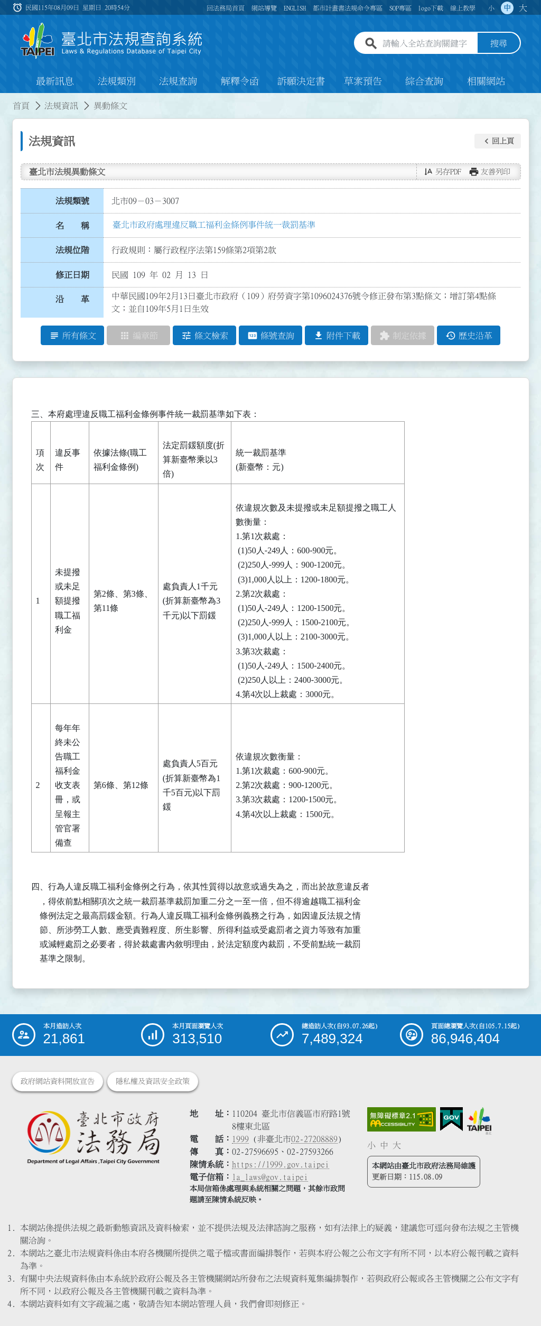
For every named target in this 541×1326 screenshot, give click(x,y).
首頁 (21, 105)
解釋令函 (240, 81)
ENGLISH (295, 8)
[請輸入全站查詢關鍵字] (428, 44)
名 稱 (72, 225)
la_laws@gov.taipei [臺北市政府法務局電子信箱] (270, 1177)
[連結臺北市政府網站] (479, 1121)
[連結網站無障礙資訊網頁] (401, 1119)
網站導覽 (264, 8)
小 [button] (491, 8)
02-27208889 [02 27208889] (314, 1139)
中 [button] (507, 8)
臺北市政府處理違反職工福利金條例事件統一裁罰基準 (214, 224)
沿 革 (72, 299)
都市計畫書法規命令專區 (348, 8)
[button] (497, 141)
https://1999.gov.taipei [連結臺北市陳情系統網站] (280, 1164)
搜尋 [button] (498, 44)
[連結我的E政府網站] (451, 1119)
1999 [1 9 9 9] (240, 1139)
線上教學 (462, 8)
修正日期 (72, 275)
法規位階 (72, 250)
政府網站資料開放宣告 (58, 1081)
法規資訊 (61, 105)
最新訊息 (55, 81)
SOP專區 (400, 8)
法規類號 (72, 201)
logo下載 (430, 8)
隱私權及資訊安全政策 (153, 1081)
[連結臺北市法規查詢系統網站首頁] (112, 41)
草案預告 (363, 81)
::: (6, 99)
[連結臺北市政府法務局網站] (93, 1137)
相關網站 (486, 81)
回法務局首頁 (226, 8)
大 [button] (523, 8)
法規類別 (117, 81)
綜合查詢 (424, 81)
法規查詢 (178, 81)
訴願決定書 (301, 81)
